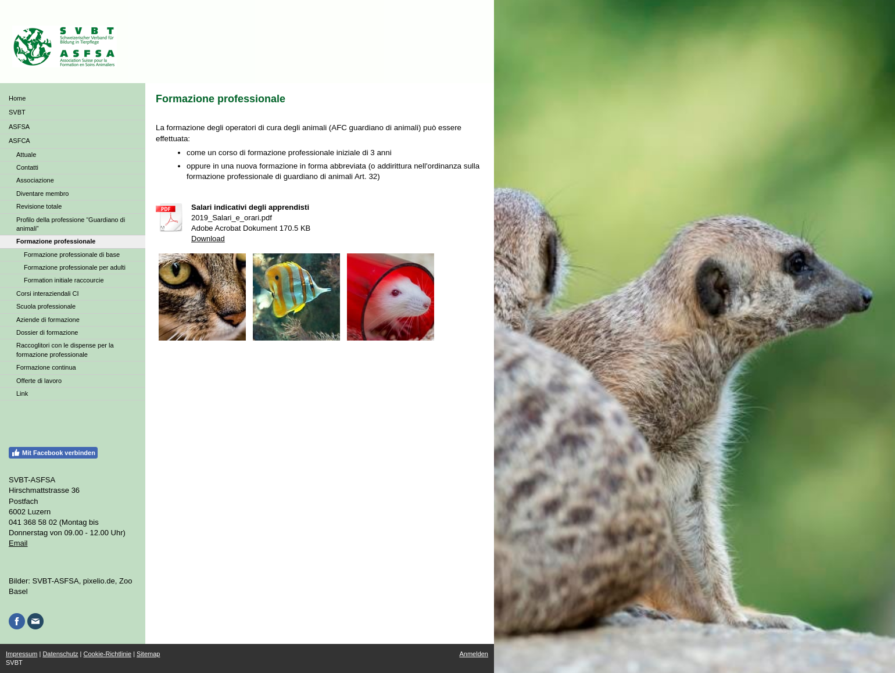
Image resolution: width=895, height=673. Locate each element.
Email (18, 543)
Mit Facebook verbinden (53, 452)
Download (208, 238)
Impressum (21, 653)
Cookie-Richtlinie (108, 653)
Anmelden (473, 653)
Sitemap (148, 653)
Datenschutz (60, 653)
